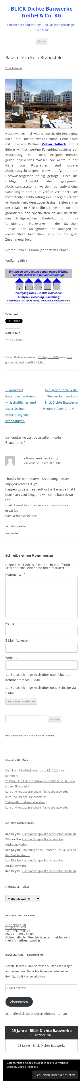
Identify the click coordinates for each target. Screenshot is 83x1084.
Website (11, 657)
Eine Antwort (13, 68)
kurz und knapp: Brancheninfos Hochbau (49, 834)
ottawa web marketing (41, 458)
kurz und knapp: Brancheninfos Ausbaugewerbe (36, 792)
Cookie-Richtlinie (27, 1067)
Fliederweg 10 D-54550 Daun (15, 926)
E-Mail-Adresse (16, 640)
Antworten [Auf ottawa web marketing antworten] (12, 533)
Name (9, 623)
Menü (41, 41)
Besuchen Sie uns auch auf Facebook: (30, 735)
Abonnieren (19, 1002)
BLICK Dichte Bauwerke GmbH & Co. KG (42, 12)
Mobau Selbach (53, 144)
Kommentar (15, 574)
